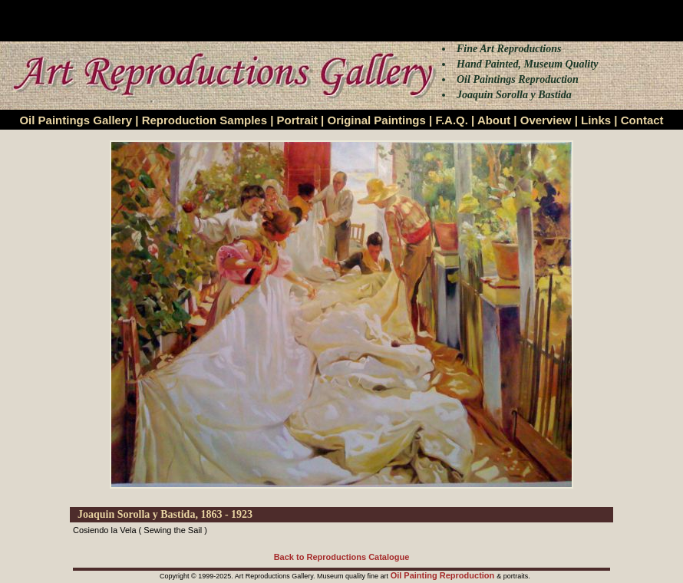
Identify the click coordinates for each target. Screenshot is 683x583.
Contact (642, 120)
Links (596, 120)
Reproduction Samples (204, 120)
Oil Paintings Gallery (75, 120)
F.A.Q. (451, 120)
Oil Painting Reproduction (444, 575)
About (493, 120)
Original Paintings (376, 120)
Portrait (297, 120)
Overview (546, 120)
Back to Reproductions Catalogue (342, 557)
